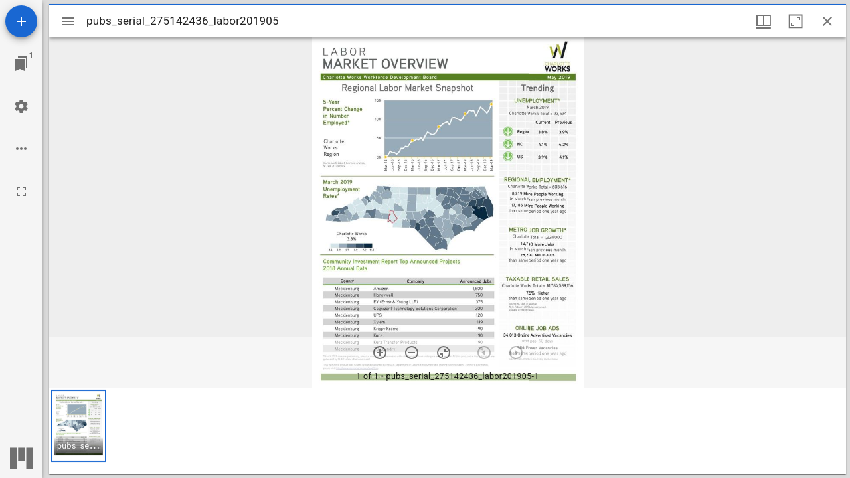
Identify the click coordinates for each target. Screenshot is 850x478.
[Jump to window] (21, 64)
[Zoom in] (380, 352)
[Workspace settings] (21, 106)
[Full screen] (21, 191)
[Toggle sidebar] (68, 21)
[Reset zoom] (444, 352)
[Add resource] (21, 21)
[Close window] (827, 21)
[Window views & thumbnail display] (764, 21)
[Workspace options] (21, 149)
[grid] (447, 431)
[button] (78, 426)
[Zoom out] (412, 352)
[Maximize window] (795, 21)
